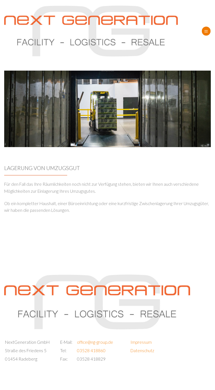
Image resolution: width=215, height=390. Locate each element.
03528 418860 (91, 350)
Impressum (141, 342)
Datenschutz (142, 350)
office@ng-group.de (95, 342)
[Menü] (206, 31)
